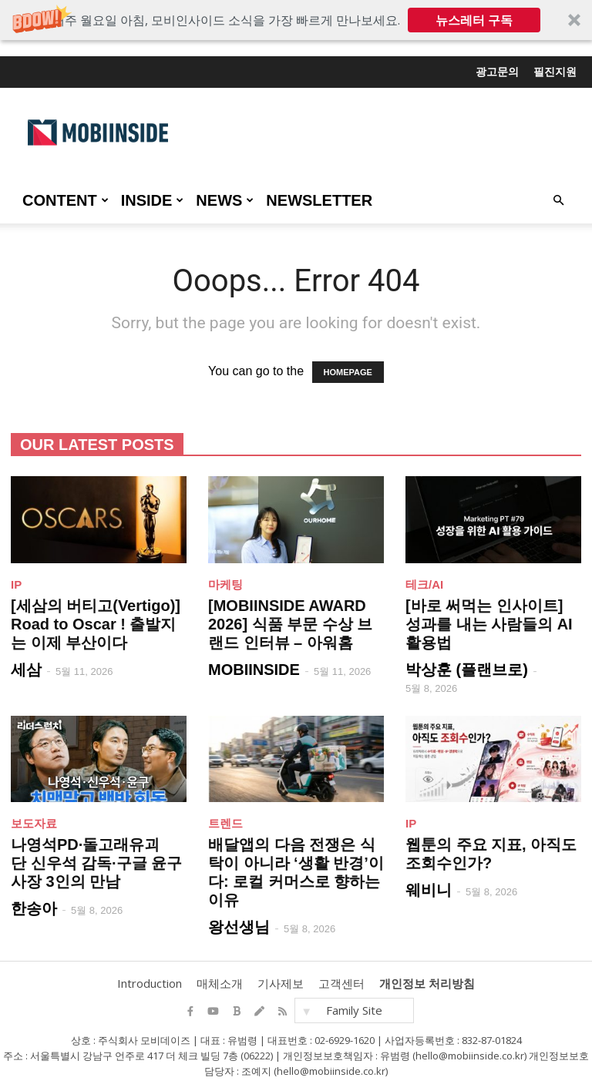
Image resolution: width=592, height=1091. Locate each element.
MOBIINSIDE (254, 669)
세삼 (26, 669)
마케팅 (225, 584)
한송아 (34, 908)
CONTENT (65, 200)
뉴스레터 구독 (474, 20)
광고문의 (497, 71)
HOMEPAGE (348, 372)
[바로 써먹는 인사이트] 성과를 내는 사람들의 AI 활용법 (489, 624)
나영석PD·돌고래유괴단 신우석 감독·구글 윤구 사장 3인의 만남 (96, 863)
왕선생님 (239, 926)
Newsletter (319, 200)
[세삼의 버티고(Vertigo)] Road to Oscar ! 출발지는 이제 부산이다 (95, 624)
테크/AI (424, 584)
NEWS (225, 200)
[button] (296, 20)
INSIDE (152, 200)
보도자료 (34, 823)
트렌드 (225, 823)
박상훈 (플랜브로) (466, 669)
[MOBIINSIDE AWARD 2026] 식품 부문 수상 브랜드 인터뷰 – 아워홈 (290, 624)
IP (16, 584)
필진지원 (555, 71)
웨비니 (428, 889)
